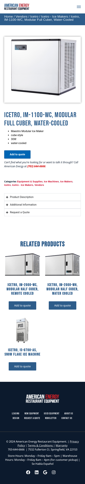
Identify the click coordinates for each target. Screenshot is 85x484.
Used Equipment (51, 413)
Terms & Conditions (40, 445)
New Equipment (32, 413)
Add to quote (17, 154)
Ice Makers (66, 181)
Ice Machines (51, 181)
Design (16, 418)
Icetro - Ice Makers (54, 16)
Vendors (21, 16)
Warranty (61, 445)
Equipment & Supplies (30, 181)
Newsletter (50, 418)
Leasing (15, 413)
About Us (68, 413)
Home (8, 16)
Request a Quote (32, 418)
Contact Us (66, 418)
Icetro (34, 16)
